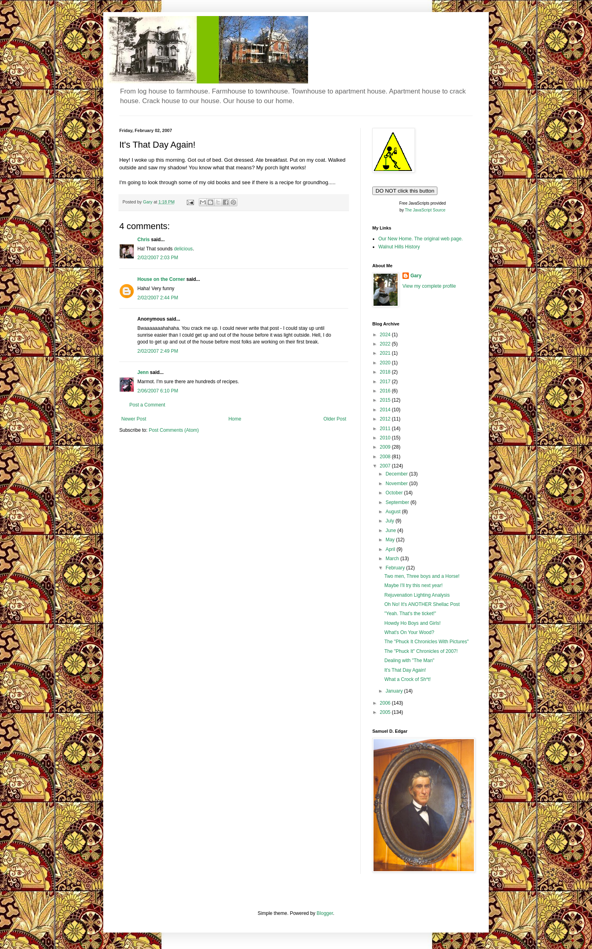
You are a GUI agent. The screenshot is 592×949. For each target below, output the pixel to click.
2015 (386, 400)
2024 (386, 334)
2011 (386, 428)
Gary (415, 275)
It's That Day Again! (405, 670)
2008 (386, 456)
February (396, 568)
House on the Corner (161, 279)
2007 (386, 466)
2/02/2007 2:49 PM (157, 351)
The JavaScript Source (425, 210)
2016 (386, 391)
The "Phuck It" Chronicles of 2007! (421, 651)
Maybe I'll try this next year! (413, 585)
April (391, 549)
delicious (183, 249)
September (398, 502)
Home (235, 419)
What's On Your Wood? (409, 632)
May (391, 540)
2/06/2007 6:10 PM (157, 391)
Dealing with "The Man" (409, 660)
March (393, 558)
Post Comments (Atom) (174, 430)
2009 (386, 447)
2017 (386, 381)
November (397, 483)
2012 (386, 419)
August (394, 511)
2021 (386, 353)
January (395, 691)
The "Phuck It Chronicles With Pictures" (426, 641)
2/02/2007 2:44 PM (157, 298)
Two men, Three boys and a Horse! (421, 576)
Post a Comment (147, 405)
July (391, 521)
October (395, 493)
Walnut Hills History (399, 247)
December (397, 474)
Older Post (334, 419)
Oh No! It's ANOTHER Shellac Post (422, 604)
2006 (386, 703)
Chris (143, 239)
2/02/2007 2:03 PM (157, 257)
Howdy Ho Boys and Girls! (412, 623)
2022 (386, 344)
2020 (386, 363)
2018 (386, 372)
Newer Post (133, 419)
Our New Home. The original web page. (420, 239)
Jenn (143, 372)
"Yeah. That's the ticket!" (410, 613)
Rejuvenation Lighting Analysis (417, 595)
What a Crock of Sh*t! (407, 679)
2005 (386, 712)
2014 (386, 410)
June (391, 530)
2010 (386, 438)
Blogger (324, 913)
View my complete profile (429, 286)
